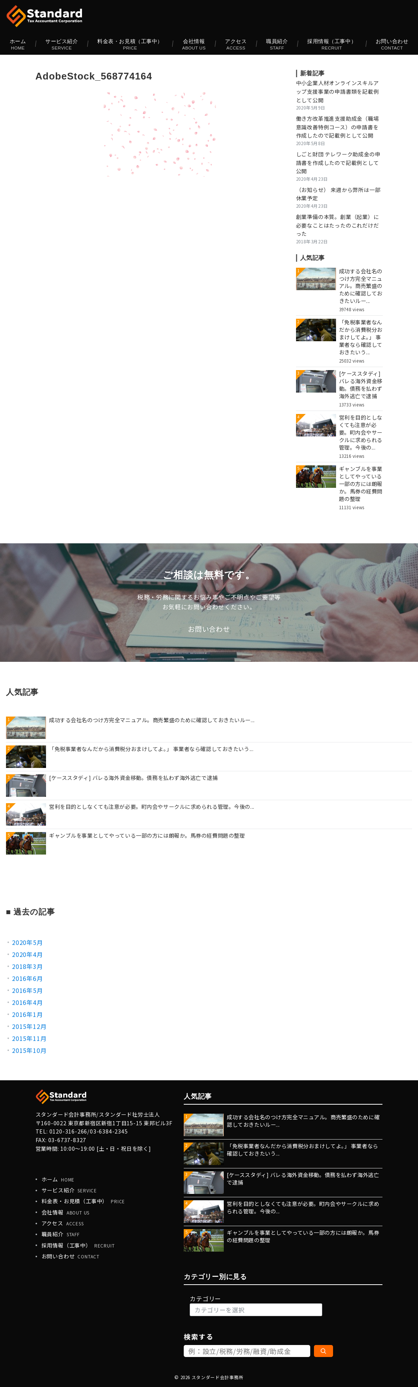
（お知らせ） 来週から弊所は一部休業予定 (338, 194)
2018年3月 (27, 966)
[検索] (323, 1351)
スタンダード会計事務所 (218, 1377)
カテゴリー (205, 1298)
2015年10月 (29, 1050)
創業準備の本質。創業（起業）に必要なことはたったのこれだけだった (337, 225)
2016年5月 (27, 990)
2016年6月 (27, 978)
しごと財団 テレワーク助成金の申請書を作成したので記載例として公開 (338, 162)
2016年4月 (27, 1002)
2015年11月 (29, 1038)
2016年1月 (27, 1014)
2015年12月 (29, 1026)
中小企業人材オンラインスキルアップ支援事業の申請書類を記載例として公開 (337, 91)
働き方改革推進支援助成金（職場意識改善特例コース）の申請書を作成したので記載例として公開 (337, 127)
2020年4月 (27, 954)
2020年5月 (27, 942)
